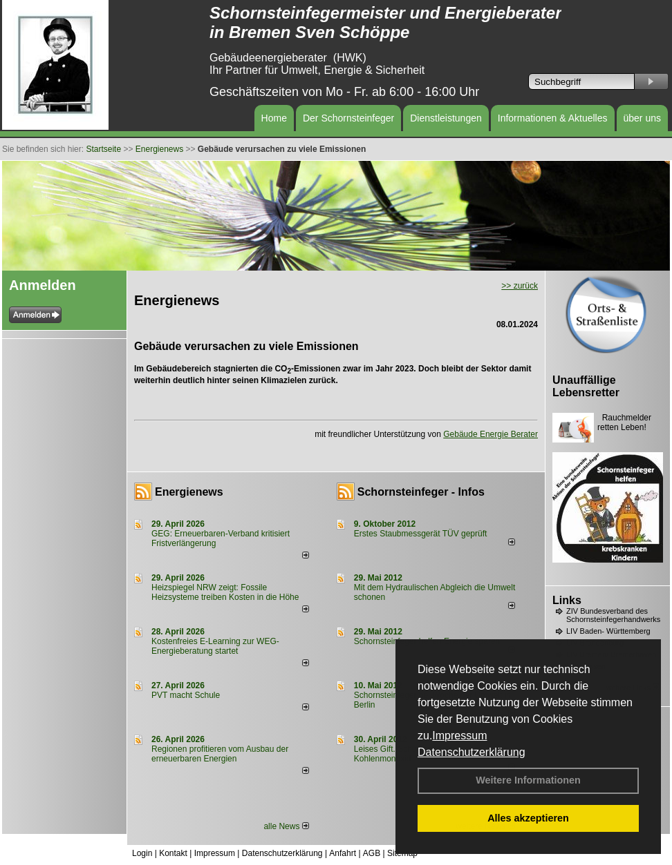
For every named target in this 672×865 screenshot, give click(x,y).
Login (142, 853)
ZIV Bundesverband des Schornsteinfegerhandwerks (613, 615)
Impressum (459, 735)
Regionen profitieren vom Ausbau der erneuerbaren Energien (219, 754)
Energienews (189, 492)
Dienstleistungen (446, 118)
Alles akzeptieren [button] (528, 818)
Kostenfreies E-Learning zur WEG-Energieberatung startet (215, 646)
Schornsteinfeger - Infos (421, 492)
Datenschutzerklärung (471, 752)
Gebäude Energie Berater (490, 434)
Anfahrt (342, 853)
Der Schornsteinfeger (348, 118)
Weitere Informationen (528, 780)
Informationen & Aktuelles (553, 118)
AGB (371, 853)
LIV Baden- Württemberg (608, 631)
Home (274, 118)
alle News (285, 826)
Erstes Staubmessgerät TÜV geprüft (420, 533)
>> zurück (519, 286)
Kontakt (173, 853)
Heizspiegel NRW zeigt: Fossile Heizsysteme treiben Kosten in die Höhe (225, 592)
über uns (642, 118)
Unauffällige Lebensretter (585, 386)
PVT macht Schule (185, 695)
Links (566, 600)
